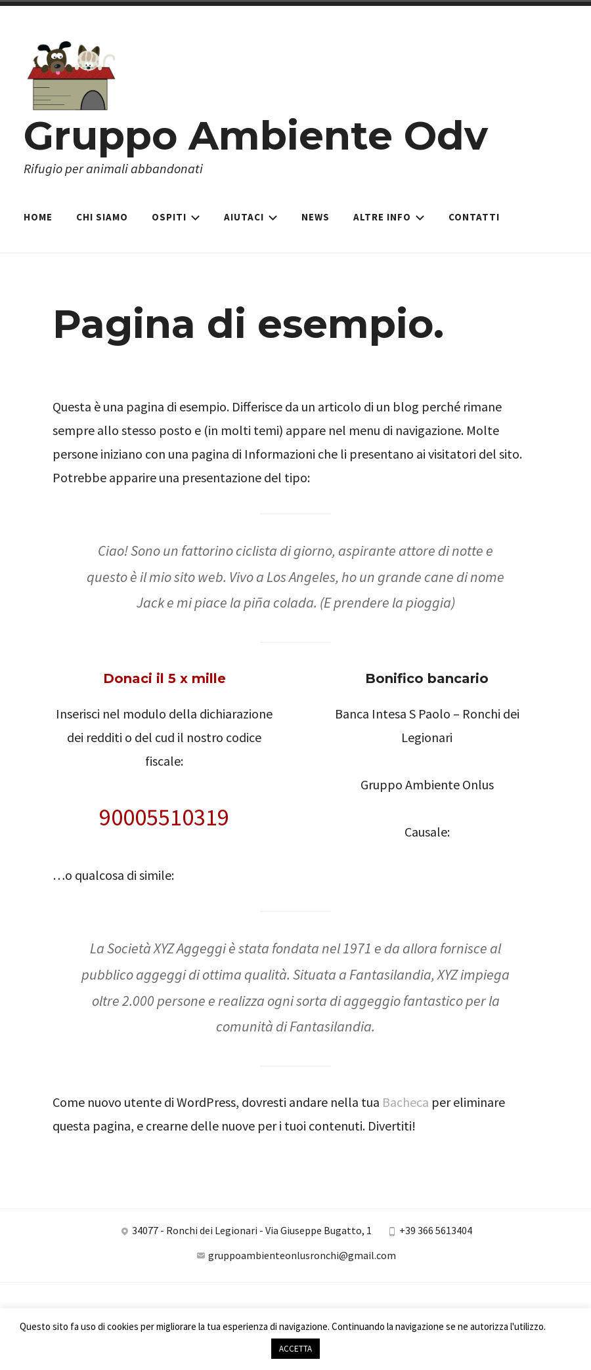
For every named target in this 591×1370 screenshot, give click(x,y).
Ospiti (176, 217)
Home (38, 217)
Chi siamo (102, 217)
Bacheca (405, 1102)
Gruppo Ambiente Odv (256, 135)
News (315, 217)
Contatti (474, 217)
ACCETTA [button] (295, 1348)
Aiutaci (251, 217)
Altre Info (389, 217)
